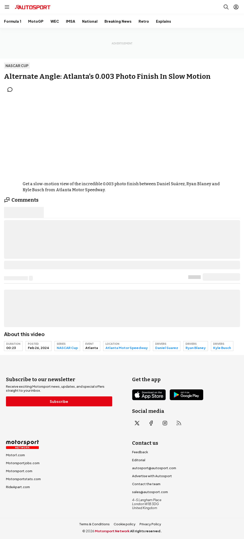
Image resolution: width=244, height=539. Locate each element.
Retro (144, 21)
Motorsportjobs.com (23, 463)
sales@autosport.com (150, 492)
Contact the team (146, 484)
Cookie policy (125, 524)
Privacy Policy (150, 524)
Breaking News (118, 21)
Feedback (140, 452)
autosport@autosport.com (154, 468)
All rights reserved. (146, 531)
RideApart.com (18, 487)
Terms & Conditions (94, 524)
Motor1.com (15, 455)
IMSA (70, 21)
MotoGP (36, 21)
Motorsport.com (19, 471)
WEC (54, 21)
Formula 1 (12, 21)
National (90, 21)
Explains (163, 21)
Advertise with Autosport (152, 476)
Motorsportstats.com (23, 479)
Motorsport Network (112, 531)
